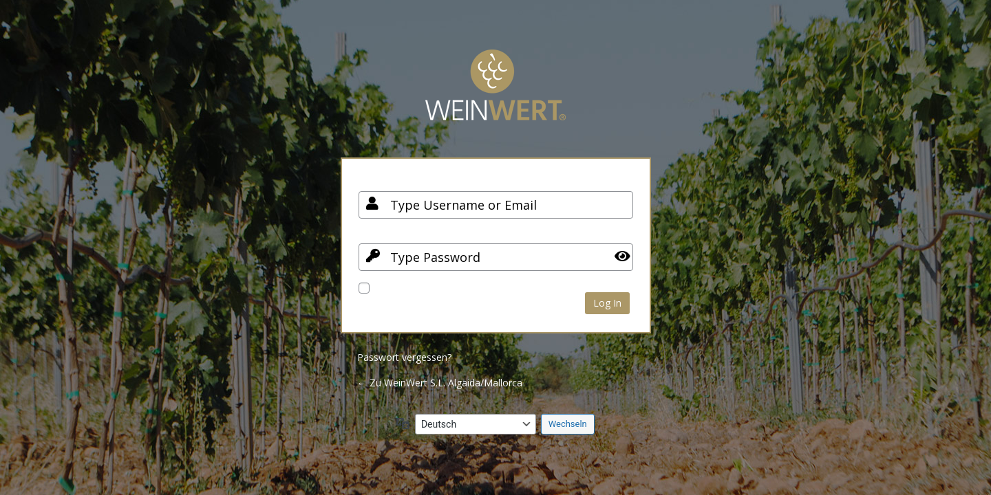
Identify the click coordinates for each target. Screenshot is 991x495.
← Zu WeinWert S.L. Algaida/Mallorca (439, 382)
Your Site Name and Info (495, 95)
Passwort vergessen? (404, 357)
